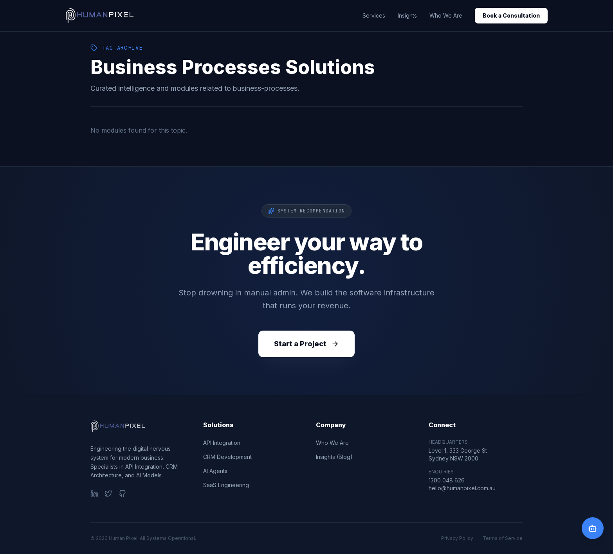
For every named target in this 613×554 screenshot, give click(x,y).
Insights (407, 15)
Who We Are (445, 15)
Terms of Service (503, 538)
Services (373, 15)
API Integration (221, 442)
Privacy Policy (457, 538)
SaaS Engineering (226, 485)
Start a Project (306, 344)
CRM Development (227, 456)
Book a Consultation (511, 15)
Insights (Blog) (334, 456)
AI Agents (215, 471)
